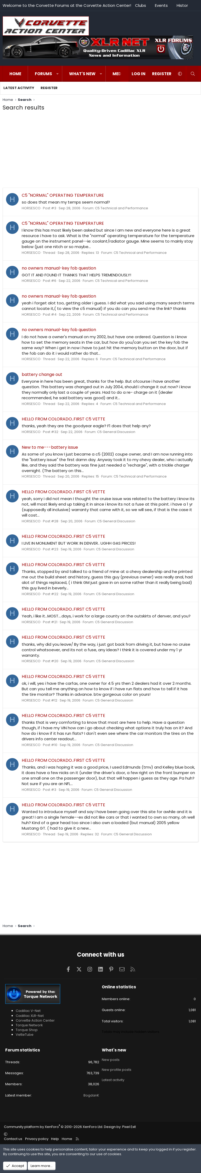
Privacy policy (36, 1138)
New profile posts (116, 1068)
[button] (57, 74)
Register (49, 87)
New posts (111, 1059)
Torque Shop (27, 1029)
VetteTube (25, 1034)
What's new (82, 73)
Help (55, 1138)
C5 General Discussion (116, 431)
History (183, 5)
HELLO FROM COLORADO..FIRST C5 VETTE (63, 419)
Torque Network (29, 1025)
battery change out (42, 374)
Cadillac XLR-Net (30, 1015)
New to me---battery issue (50, 447)
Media (119, 73)
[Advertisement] (100, 151)
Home (15, 73)
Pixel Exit (129, 1126)
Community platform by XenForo (53, 1126)
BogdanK (91, 1095)
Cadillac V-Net (28, 1010)
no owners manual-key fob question (59, 268)
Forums (43, 73)
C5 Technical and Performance (121, 208)
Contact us (13, 1138)
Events (161, 5)
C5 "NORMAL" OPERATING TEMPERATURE (63, 195)
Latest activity (18, 87)
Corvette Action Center (35, 1020)
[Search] (192, 74)
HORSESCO (31, 208)
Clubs (140, 5)
